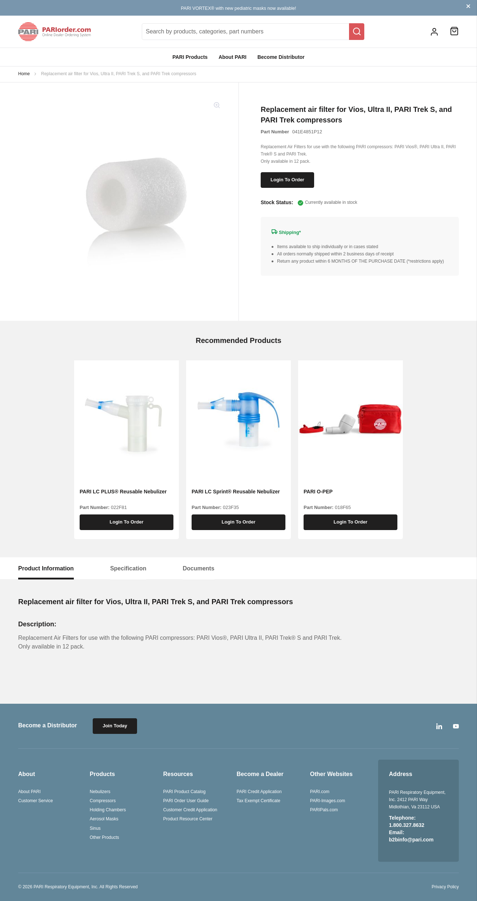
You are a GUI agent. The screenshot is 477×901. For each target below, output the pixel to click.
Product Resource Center (187, 818)
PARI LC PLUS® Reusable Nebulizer (123, 491)
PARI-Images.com (327, 800)
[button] (434, 31)
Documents (198, 568)
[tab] (46, 568)
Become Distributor (281, 57)
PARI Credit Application (259, 791)
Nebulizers (100, 791)
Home (24, 73)
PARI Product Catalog (184, 791)
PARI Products (190, 57)
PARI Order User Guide (186, 800)
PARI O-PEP (318, 491)
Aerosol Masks (104, 818)
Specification (128, 568)
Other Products (104, 837)
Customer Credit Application (190, 809)
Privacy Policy (445, 886)
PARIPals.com (324, 809)
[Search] (356, 31)
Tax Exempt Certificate (258, 800)
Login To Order (287, 179)
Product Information (46, 568)
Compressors (103, 800)
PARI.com (319, 791)
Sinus (95, 828)
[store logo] (54, 31)
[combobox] (253, 31)
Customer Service (35, 800)
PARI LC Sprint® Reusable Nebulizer (236, 491)
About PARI (232, 57)
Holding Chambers (108, 809)
